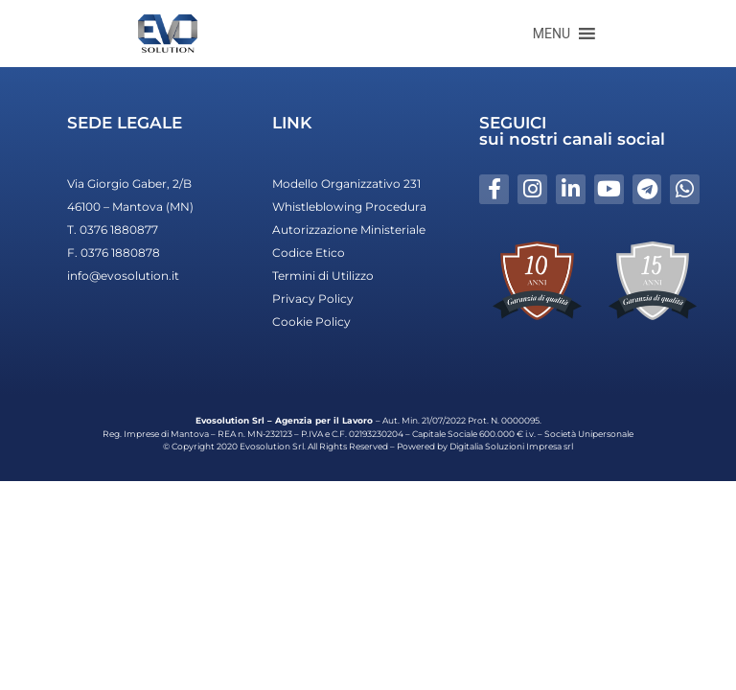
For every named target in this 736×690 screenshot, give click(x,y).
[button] (551, 34)
